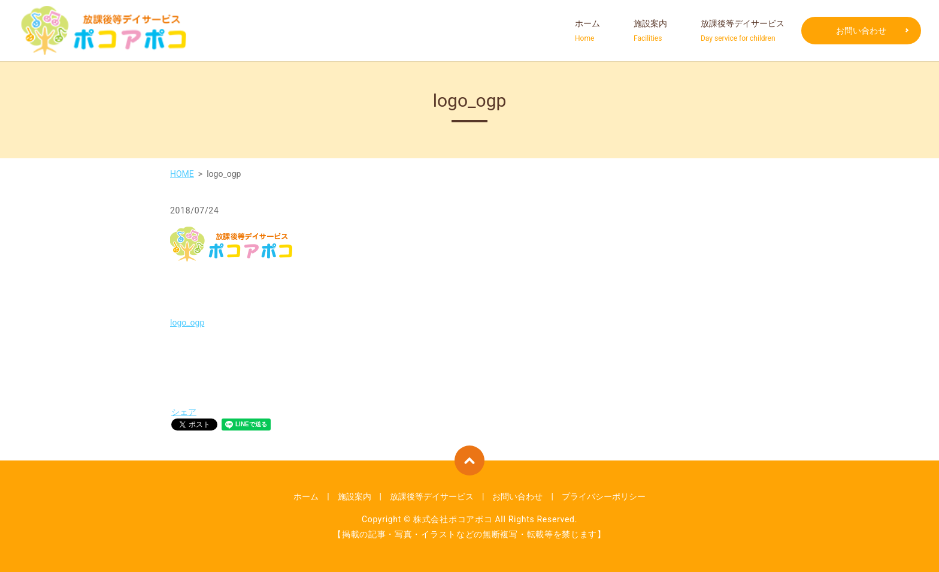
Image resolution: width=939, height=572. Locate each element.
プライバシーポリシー (604, 496)
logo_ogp (187, 322)
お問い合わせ (861, 30)
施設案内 (650, 31)
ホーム (587, 31)
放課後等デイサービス (742, 31)
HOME (182, 174)
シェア (183, 412)
